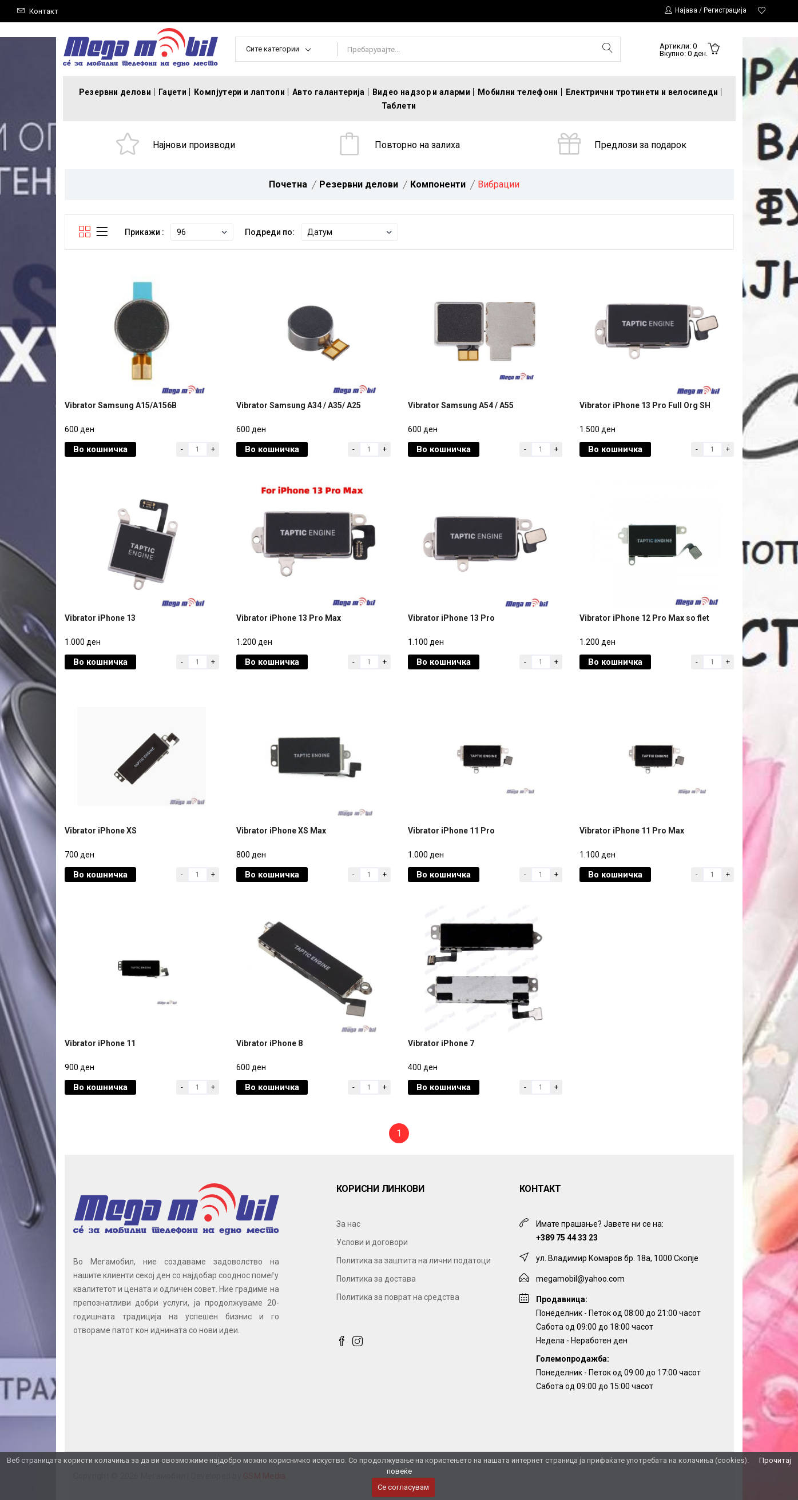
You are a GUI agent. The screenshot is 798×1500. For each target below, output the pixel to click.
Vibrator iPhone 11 (100, 1043)
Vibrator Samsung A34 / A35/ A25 (298, 405)
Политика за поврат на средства (397, 1297)
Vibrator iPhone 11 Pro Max (631, 830)
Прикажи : (144, 232)
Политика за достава (376, 1278)
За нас (348, 1223)
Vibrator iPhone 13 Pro (451, 618)
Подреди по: (270, 232)
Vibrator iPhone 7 (441, 1043)
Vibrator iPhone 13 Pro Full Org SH (644, 405)
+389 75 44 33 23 (567, 1237)
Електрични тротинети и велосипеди (642, 92)
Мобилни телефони (518, 92)
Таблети (399, 106)
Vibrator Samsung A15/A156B (121, 405)
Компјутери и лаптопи (239, 92)
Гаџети (172, 92)
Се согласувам (403, 1487)
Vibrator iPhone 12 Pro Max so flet (644, 618)
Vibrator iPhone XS (101, 830)
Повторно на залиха (417, 144)
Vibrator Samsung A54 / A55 (461, 405)
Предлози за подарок (640, 144)
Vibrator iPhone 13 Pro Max (288, 618)
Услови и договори (372, 1242)
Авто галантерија (328, 92)
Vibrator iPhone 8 (269, 1043)
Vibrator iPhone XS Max (281, 830)
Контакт (43, 11)
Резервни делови (115, 92)
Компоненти (438, 184)
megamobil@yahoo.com (580, 1278)
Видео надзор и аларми (421, 92)
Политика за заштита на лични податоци (413, 1260)
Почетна (288, 184)
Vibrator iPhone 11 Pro (451, 830)
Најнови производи (194, 144)
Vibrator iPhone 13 (100, 618)
